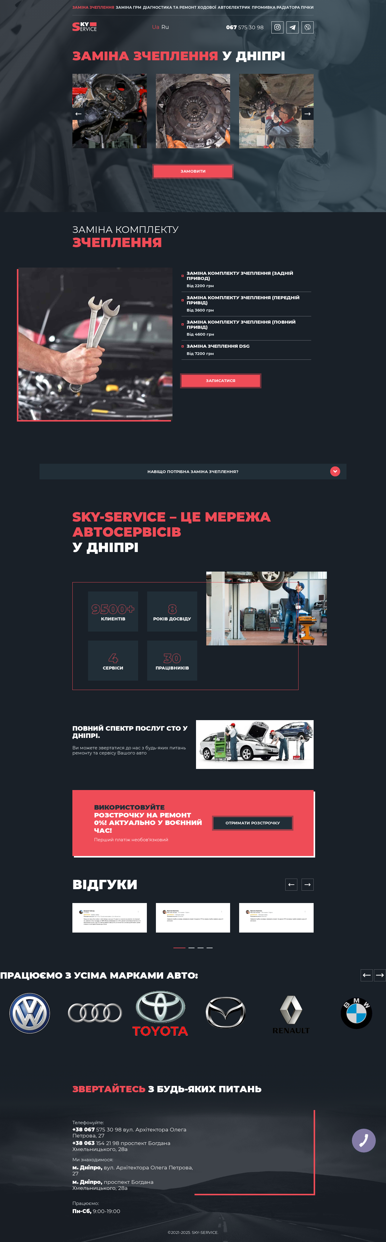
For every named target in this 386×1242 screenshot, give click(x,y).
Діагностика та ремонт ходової (179, 7)
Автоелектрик (234, 7)
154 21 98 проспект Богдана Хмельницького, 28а (121, 1146)
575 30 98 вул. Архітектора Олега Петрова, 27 (129, 1133)
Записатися (221, 380)
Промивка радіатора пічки (283, 7)
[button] (78, 114)
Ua (156, 27)
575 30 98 (245, 27)
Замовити (193, 171)
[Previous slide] (291, 885)
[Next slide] (308, 885)
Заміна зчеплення (93, 7)
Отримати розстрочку (253, 822)
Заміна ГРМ (128, 7)
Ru (165, 27)
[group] (109, 111)
